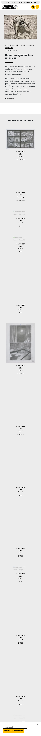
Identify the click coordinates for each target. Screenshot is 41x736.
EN (35, 2)
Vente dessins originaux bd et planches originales (19, 46)
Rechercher (11, 2)
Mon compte (24, 2)
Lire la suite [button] (9, 98)
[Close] (37, 724)
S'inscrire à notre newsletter (13, 731)
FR (32, 2)
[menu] (37, 7)
